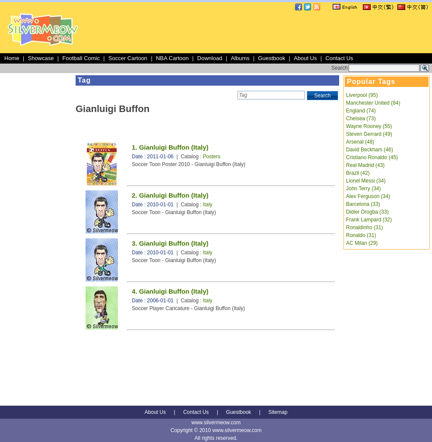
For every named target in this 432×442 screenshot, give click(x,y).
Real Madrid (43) (365, 165)
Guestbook (271, 58)
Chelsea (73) (361, 118)
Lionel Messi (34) (365, 181)
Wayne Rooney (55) (369, 126)
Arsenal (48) (360, 142)
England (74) (361, 111)
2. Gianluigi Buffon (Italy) (170, 195)
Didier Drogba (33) (367, 212)
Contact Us (339, 58)
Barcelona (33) (363, 204)
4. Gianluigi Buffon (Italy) (170, 291)
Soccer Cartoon (127, 58)
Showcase (41, 58)
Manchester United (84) (373, 103)
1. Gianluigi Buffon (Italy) (170, 147)
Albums (240, 58)
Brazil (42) (358, 173)
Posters (212, 157)
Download (209, 58)
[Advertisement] (36, 205)
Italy (208, 205)
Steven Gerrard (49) (369, 134)
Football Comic (81, 58)
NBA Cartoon (172, 58)
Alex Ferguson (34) (368, 196)
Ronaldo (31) (361, 235)
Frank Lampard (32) (369, 220)
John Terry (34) (363, 189)
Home (11, 58)
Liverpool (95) (362, 95)
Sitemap (277, 412)
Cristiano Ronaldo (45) (372, 157)
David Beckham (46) (369, 150)
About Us (305, 58)
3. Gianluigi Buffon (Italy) (170, 243)
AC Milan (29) (362, 243)
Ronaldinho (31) (364, 227)
